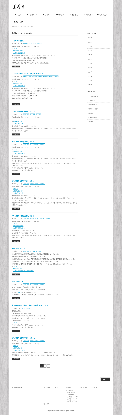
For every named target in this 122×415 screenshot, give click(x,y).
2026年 (90, 38)
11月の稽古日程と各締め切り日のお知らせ (27, 73)
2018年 (90, 72)
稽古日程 (33, 43)
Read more (16, 66)
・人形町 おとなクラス (72, 396)
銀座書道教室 (69, 390)
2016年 (90, 80)
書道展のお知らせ (38, 76)
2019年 (90, 68)
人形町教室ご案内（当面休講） (23, 271)
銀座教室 (39, 43)
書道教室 (68, 387)
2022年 (90, 55)
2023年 (90, 50)
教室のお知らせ (28, 76)
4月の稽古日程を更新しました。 (24, 338)
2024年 (90, 46)
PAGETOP (105, 379)
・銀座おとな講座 (70, 392)
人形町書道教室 (70, 394)
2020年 (90, 63)
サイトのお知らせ (93, 96)
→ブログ (15, 322)
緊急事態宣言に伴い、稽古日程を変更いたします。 (31, 305)
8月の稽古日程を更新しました (23, 181)
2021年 (90, 59)
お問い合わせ (83, 387)
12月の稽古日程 (17, 41)
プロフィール (46, 387)
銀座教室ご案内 (18, 51)
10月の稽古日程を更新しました (23, 111)
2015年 (90, 85)
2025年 (90, 42)
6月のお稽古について (20, 248)
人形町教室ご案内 (19, 53)
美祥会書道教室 (58, 410)
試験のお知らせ (54, 76)
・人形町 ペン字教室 (71, 401)
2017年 (90, 76)
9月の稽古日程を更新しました (23, 142)
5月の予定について (19, 281)
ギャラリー (94, 387)
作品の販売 (46, 404)
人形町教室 (27, 43)
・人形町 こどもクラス (72, 399)
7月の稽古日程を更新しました (23, 216)
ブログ (15, 48)
